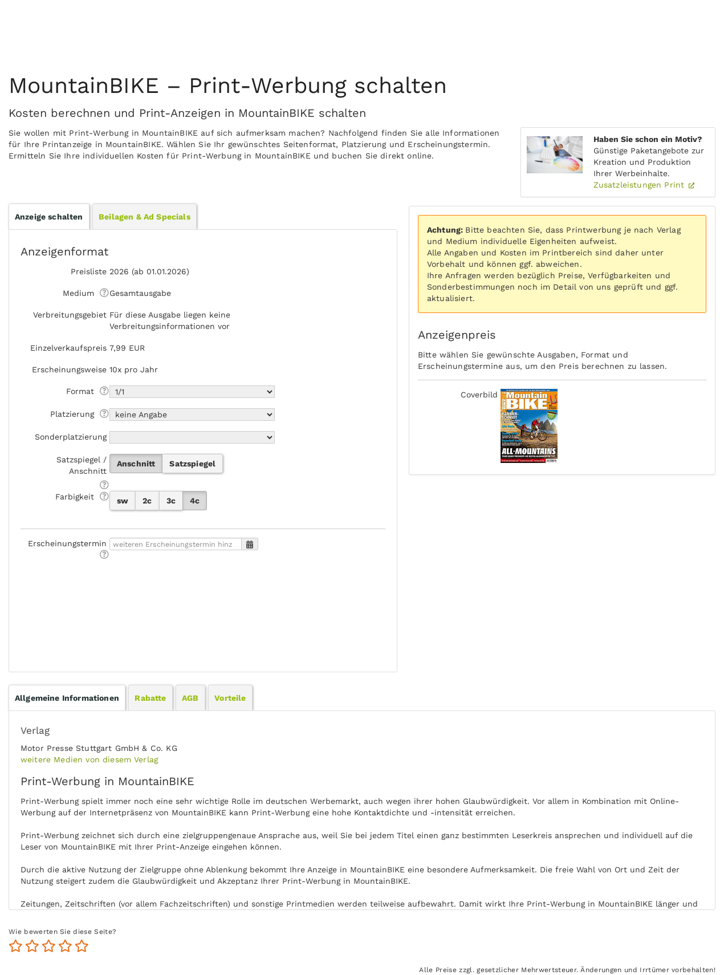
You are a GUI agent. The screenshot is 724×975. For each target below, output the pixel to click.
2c (147, 500)
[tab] (67, 698)
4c (195, 500)
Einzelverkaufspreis (68, 347)
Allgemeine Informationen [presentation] (67, 697)
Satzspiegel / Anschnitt (81, 465)
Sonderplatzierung (71, 436)
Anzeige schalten (49, 216)
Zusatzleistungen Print (640, 184)
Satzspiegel (192, 463)
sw (122, 500)
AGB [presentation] (190, 697)
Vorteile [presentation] (230, 697)
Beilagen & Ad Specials (144, 216)
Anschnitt (136, 463)
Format (80, 391)
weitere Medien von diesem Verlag (89, 759)
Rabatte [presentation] (150, 697)
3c (171, 500)
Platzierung (72, 414)
